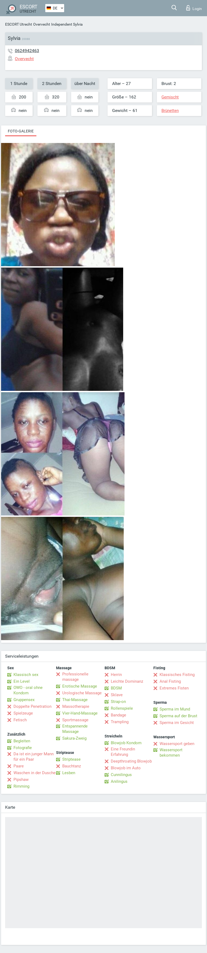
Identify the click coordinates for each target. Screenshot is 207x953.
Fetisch (20, 720)
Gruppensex (23, 699)
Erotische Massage (79, 686)
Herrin (116, 674)
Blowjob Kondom (126, 742)
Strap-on (118, 701)
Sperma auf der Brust (178, 715)
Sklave (117, 694)
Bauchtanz (71, 766)
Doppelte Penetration (32, 706)
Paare (18, 766)
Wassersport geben (177, 743)
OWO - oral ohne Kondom (28, 690)
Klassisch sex (25, 674)
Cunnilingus (121, 774)
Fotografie (22, 747)
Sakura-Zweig (74, 738)
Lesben (68, 772)
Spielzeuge (23, 713)
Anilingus (119, 781)
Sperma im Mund (175, 709)
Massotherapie (75, 706)
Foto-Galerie (21, 131)
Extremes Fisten (174, 688)
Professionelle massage (75, 677)
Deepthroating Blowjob (131, 761)
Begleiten (21, 741)
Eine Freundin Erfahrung (123, 752)
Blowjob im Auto (126, 768)
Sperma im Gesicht (177, 722)
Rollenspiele (122, 708)
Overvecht (41, 24)
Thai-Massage (75, 699)
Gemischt (170, 97)
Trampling (120, 721)
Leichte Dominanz (127, 681)
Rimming (21, 786)
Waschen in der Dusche (34, 772)
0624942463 (27, 50)
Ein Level (21, 681)
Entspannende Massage (75, 729)
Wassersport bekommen (171, 752)
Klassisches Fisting (177, 674)
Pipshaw (21, 779)
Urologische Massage (82, 693)
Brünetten (170, 110)
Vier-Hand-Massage (80, 713)
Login (194, 8)
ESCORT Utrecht (18, 24)
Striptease (71, 759)
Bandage (118, 715)
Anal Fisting (170, 681)
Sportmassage (75, 720)
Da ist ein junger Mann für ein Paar (33, 757)
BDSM (116, 688)
